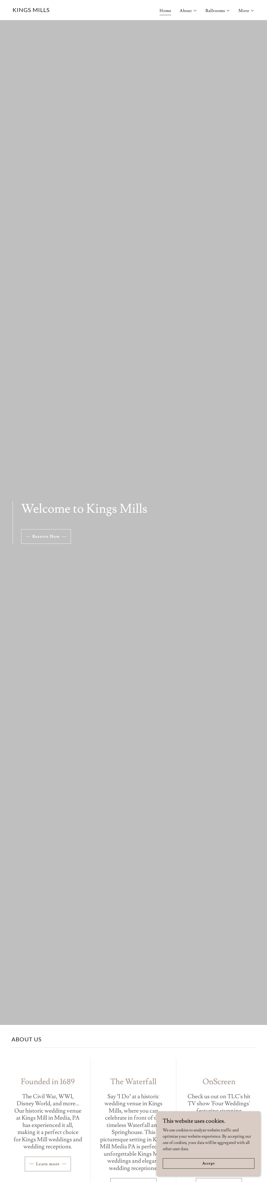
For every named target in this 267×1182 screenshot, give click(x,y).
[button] (188, 11)
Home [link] (165, 10)
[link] (31, 10)
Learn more (47, 1164)
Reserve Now (46, 536)
